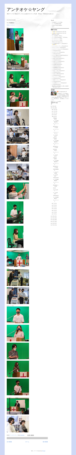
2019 (53, 217)
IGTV (53, 26)
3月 (54, 210)
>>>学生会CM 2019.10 (56, 62)
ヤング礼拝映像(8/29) (56, 121)
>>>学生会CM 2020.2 (56, 50)
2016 (53, 223)
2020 (53, 216)
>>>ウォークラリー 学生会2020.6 (59, 47)
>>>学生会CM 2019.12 (56, 56)
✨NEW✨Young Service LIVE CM (59, 31)
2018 (53, 219)
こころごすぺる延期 (56, 173)
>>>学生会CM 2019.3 (56, 84)
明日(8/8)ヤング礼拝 (56, 186)
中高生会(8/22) (55, 138)
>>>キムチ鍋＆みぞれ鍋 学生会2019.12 (60, 55)
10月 (54, 113)
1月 (54, 213)
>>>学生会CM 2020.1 (56, 53)
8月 (54, 116)
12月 (54, 109)
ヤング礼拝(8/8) (55, 175)
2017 (53, 221)
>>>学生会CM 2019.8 (56, 69)
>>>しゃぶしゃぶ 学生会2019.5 (58, 76)
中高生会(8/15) (55, 158)
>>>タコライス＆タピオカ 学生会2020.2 (60, 49)
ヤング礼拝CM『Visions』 (57, 35)
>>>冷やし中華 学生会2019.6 (58, 73)
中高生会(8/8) (56, 177)
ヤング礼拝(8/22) (55, 136)
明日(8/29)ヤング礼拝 (55, 127)
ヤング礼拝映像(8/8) (56, 180)
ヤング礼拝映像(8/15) (56, 161)
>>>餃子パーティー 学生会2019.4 (59, 79)
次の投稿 (9, 441)
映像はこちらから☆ (11, 25)
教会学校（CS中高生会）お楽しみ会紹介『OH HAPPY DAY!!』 (60, 87)
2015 (53, 224)
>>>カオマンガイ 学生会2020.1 (58, 52)
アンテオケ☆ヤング (26, 9)
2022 (53, 106)
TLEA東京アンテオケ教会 (57, 22)
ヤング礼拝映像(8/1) (56, 198)
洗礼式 (54, 188)
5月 (54, 206)
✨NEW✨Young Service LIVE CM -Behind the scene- (59, 34)
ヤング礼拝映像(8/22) (56, 141)
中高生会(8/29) (55, 119)
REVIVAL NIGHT (55, 150)
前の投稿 (45, 441)
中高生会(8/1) (56, 195)
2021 (53, 107)
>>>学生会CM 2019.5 (56, 78)
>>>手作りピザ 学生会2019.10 (58, 61)
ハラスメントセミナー (56, 133)
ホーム (27, 441)
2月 (54, 212)
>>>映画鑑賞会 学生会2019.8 (58, 67)
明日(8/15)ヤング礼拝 (55, 167)
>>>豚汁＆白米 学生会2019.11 (58, 58)
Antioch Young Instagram (57, 25)
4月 (54, 208)
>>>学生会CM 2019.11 (56, 59)
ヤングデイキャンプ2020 (57, 38)
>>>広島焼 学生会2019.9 (57, 64)
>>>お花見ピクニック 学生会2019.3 (59, 82)
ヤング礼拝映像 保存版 (56, 23)
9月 (54, 114)
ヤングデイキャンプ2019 (57, 40)
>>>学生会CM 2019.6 (56, 75)
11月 (54, 111)
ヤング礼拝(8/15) (55, 155)
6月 (54, 205)
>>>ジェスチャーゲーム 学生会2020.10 (60, 46)
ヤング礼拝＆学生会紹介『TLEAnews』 (60, 37)
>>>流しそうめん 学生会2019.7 (58, 70)
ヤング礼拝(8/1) (55, 193)
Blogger (43, 450)
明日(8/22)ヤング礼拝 (55, 147)
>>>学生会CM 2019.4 (56, 81)
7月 (54, 203)
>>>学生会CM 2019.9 (56, 66)
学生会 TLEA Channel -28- (57, 41)
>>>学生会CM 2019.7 (56, 72)
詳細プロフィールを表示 (56, 101)
